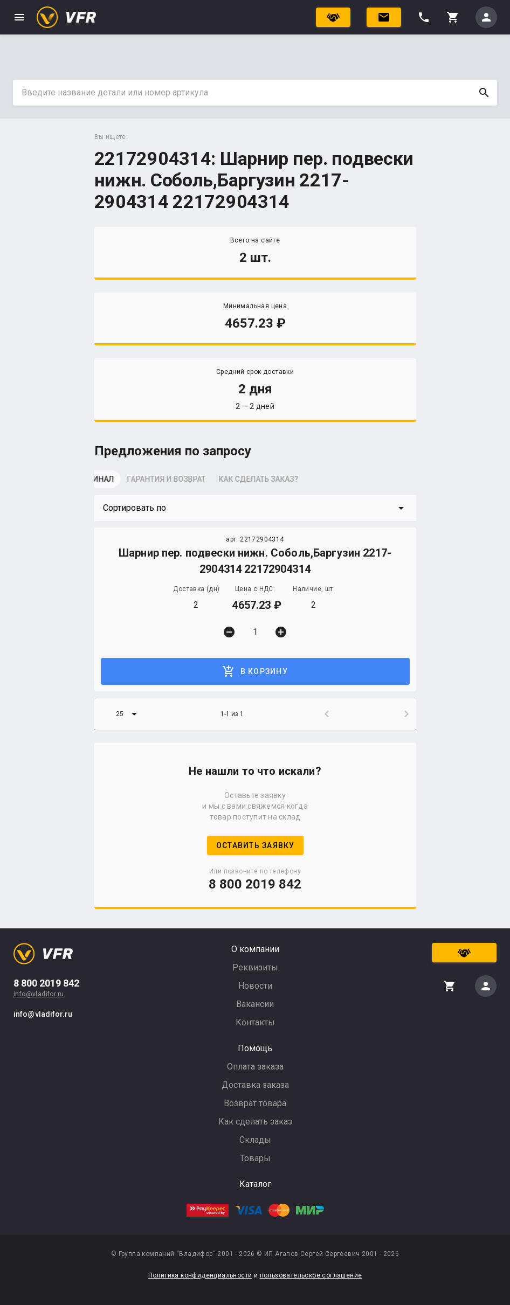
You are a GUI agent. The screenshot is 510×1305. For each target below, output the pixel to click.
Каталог (255, 1184)
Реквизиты (255, 967)
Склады (255, 1140)
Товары (255, 1158)
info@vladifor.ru (38, 994)
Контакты (255, 1022)
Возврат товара (255, 1103)
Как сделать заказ (255, 1121)
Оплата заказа (255, 1066)
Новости (255, 986)
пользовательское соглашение (311, 1275)
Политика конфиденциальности (200, 1275)
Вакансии (255, 1004)
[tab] (121, 482)
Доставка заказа (255, 1085)
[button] (255, 508)
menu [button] (19, 17)
